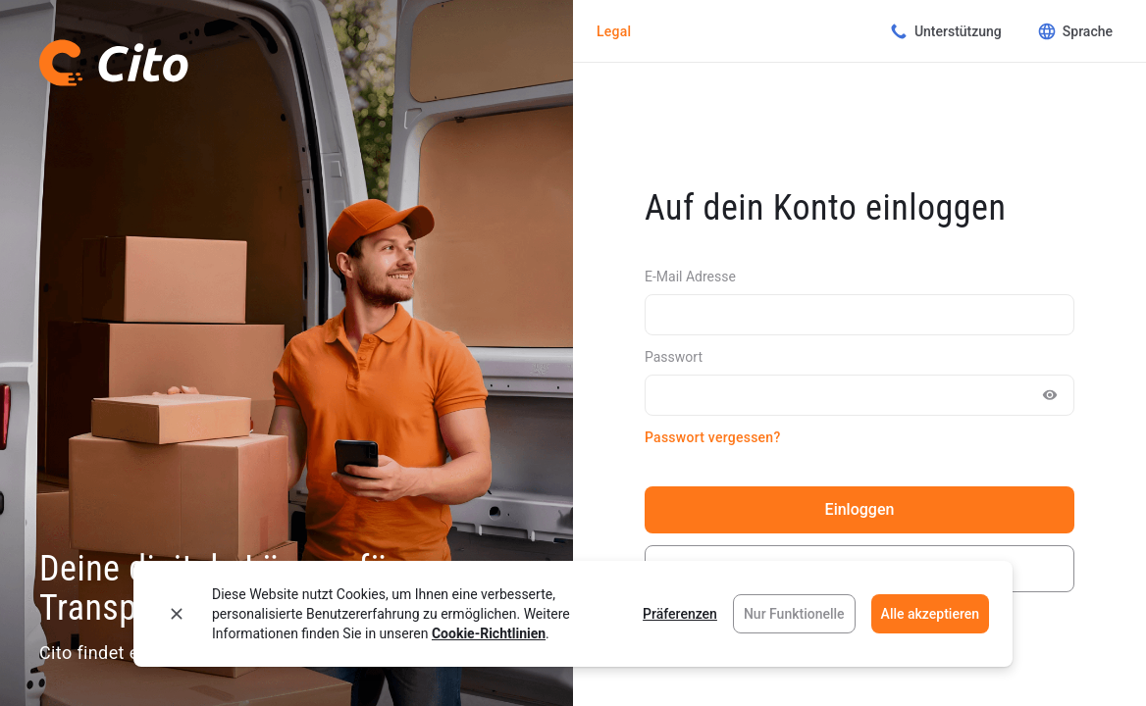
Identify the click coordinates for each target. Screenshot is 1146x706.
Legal (614, 31)
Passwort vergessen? (712, 437)
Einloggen (860, 509)
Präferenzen (680, 614)
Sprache (1075, 31)
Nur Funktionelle (794, 614)
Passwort (674, 357)
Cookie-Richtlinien (489, 633)
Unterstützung (945, 31)
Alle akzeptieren (930, 614)
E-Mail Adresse (690, 276)
